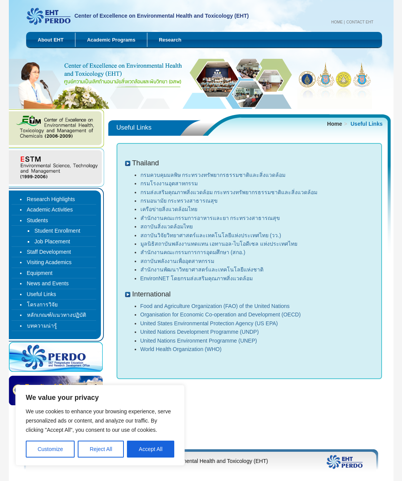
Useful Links (41, 294)
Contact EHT (359, 22)
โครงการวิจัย (42, 304)
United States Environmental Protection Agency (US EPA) (209, 323)
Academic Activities (50, 209)
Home (337, 22)
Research (170, 40)
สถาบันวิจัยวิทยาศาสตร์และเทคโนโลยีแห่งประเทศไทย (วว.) (210, 235)
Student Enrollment (57, 231)
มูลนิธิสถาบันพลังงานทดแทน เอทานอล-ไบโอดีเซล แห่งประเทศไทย (218, 244)
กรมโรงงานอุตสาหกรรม (169, 183)
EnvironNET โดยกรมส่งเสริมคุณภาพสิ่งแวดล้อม (196, 278)
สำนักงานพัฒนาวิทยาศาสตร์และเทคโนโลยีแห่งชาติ (202, 269)
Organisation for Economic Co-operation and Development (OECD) (220, 314)
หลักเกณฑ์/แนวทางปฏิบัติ (57, 315)
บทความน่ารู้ (42, 326)
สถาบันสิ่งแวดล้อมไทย (166, 226)
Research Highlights (51, 199)
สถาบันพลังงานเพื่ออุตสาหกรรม (177, 261)
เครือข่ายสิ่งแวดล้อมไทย (168, 209)
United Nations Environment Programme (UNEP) (198, 341)
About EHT (50, 40)
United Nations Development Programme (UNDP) (199, 332)
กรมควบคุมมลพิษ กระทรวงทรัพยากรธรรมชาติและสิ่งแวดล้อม (213, 175)
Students (37, 220)
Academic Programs (111, 40)
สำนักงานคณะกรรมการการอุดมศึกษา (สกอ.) (192, 252)
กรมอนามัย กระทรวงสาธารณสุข (179, 201)
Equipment (40, 273)
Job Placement (52, 241)
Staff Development (49, 252)
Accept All (150, 449)
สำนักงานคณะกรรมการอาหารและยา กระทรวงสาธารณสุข (210, 218)
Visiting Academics (49, 262)
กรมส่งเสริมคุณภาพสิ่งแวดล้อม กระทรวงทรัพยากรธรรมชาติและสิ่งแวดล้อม (229, 192)
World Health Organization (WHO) (181, 349)
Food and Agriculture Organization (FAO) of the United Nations (215, 306)
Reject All (101, 449)
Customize (50, 449)
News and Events (48, 283)
